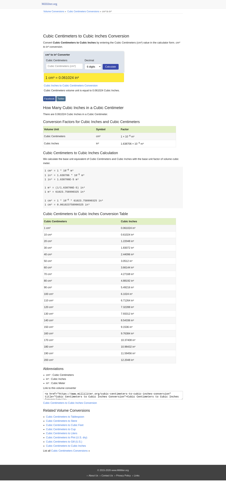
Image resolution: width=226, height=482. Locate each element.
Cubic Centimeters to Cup (61, 430)
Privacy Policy (123, 477)
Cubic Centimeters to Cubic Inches (66, 447)
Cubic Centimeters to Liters (61, 434)
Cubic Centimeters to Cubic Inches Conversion (70, 404)
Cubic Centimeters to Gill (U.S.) (64, 443)
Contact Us (107, 477)
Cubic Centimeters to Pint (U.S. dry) (66, 439)
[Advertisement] (113, 21)
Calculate (110, 66)
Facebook (49, 98)
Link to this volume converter (59, 388)
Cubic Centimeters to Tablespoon (65, 418)
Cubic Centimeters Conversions (69, 452)
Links (137, 477)
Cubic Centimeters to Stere (61, 422)
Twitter (61, 98)
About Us (93, 477)
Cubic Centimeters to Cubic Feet (64, 426)
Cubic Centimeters (56, 60)
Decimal (89, 60)
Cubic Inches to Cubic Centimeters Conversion (71, 85)
